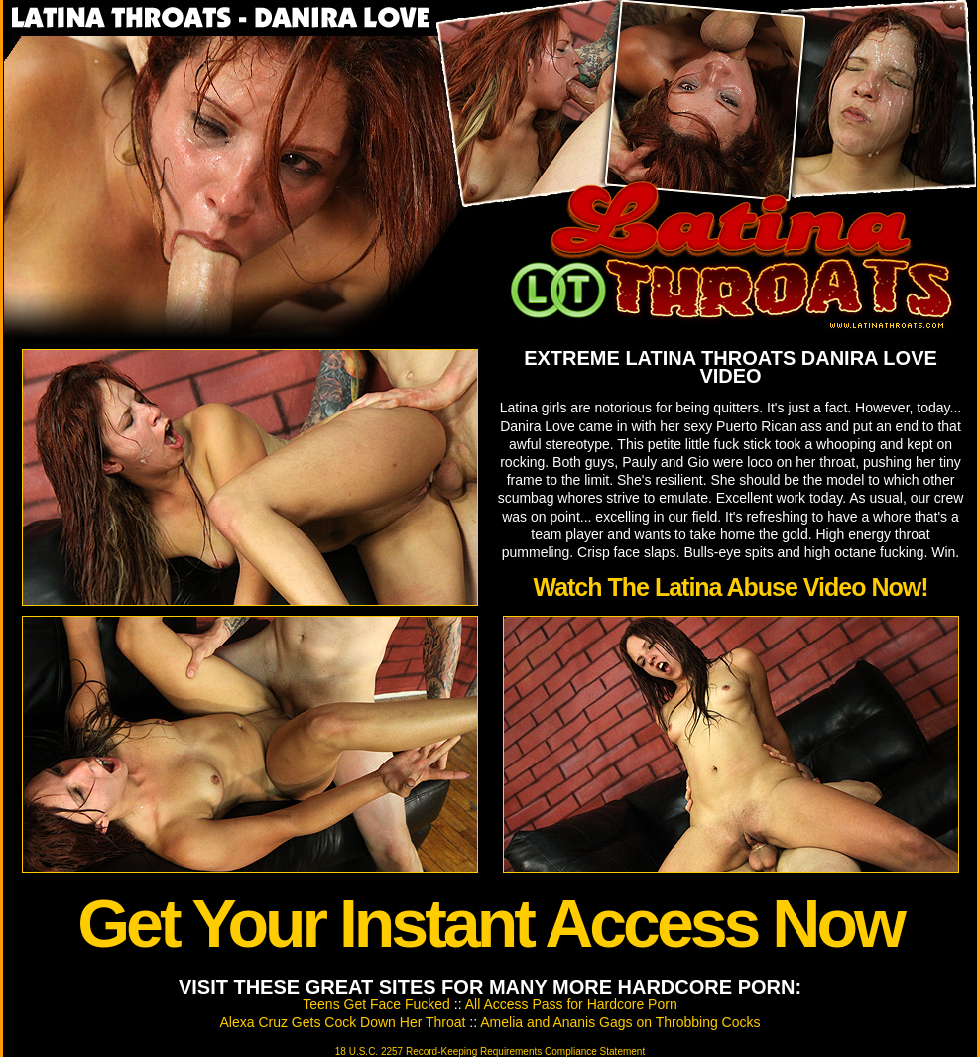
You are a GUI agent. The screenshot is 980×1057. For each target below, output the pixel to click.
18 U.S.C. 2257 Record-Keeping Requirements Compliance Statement (490, 1051)
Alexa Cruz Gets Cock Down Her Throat (343, 1022)
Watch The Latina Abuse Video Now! (730, 587)
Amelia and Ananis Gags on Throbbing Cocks (620, 1022)
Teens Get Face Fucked (376, 1004)
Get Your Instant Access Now (490, 923)
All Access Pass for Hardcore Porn (571, 1004)
